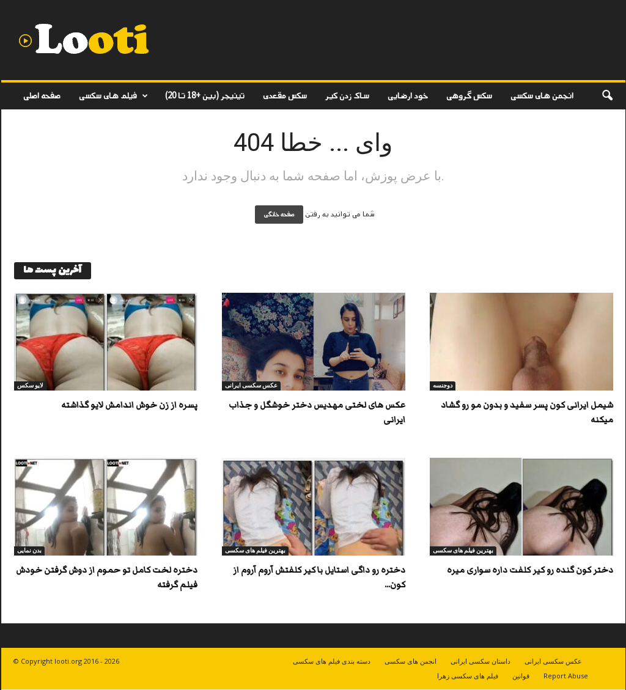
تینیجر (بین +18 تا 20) (205, 95)
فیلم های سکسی (113, 96)
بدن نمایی (29, 550)
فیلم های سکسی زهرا (467, 675)
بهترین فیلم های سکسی (255, 550)
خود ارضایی (408, 95)
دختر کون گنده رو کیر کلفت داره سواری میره (530, 570)
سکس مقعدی (285, 95)
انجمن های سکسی (541, 95)
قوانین (520, 675)
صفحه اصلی (42, 95)
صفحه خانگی (279, 214)
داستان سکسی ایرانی (480, 661)
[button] (607, 96)
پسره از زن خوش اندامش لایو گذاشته (129, 405)
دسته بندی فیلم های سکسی (331, 661)
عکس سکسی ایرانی (251, 385)
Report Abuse (565, 675)
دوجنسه (442, 385)
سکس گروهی (469, 95)
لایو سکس (30, 385)
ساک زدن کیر (347, 95)
